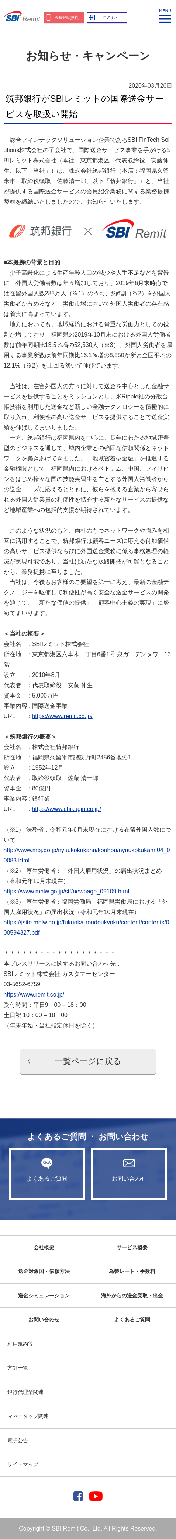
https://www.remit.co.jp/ (62, 716)
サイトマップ (22, 1464)
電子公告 (17, 1440)
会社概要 (44, 1247)
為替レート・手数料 (132, 1271)
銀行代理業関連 (25, 1392)
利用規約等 (20, 1344)
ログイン (110, 17)
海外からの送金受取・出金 (132, 1296)
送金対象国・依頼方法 (44, 1271)
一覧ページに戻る (88, 1061)
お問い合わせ (129, 1169)
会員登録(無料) (67, 17)
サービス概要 (132, 1247)
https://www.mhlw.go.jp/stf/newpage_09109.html (67, 891)
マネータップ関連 (28, 1416)
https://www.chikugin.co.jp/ (66, 809)
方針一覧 (17, 1368)
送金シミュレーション (44, 1296)
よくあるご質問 (47, 1169)
